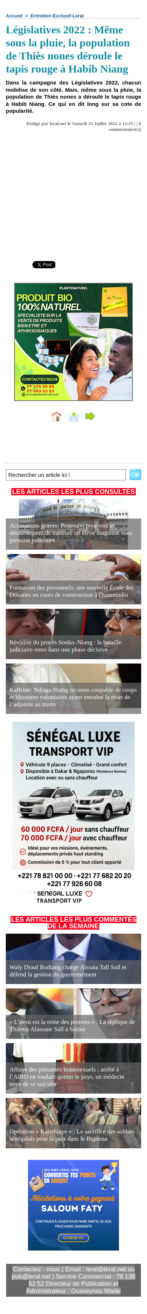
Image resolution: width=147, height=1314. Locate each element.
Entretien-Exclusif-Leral (57, 15)
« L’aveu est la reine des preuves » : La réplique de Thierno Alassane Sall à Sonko (72, 1025)
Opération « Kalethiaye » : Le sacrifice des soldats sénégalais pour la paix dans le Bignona (71, 1135)
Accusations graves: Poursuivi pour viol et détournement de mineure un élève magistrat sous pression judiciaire (70, 533)
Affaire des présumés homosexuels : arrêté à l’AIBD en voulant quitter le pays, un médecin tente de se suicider (66, 1076)
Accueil (14, 15)
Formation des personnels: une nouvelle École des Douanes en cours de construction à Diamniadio (71, 591)
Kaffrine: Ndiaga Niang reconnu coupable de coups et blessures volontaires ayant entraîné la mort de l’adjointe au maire (73, 697)
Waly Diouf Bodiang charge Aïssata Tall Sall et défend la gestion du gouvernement (67, 971)
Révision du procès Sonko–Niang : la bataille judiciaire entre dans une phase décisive (65, 646)
